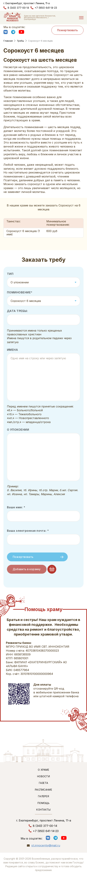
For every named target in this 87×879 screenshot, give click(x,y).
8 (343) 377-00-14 (18, 7)
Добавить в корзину (26, 569)
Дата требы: (17, 311)
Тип (10, 274)
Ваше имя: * (16, 507)
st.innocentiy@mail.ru (45, 845)
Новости (43, 776)
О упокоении (18, 429)
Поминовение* (19, 292)
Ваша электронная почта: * (28, 530)
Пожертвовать (67, 30)
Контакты (43, 809)
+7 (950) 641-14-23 (46, 7)
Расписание (43, 789)
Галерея (43, 796)
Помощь (43, 803)
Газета (43, 782)
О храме (43, 769)
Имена (12, 349)
